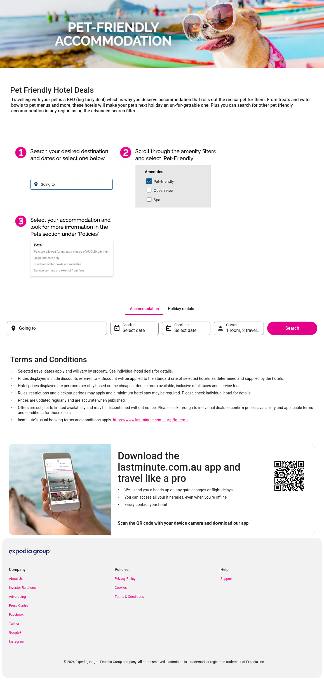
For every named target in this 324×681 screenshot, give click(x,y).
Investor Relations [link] (22, 588)
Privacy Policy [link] (125, 579)
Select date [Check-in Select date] (134, 330)
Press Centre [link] (18, 606)
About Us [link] (16, 579)
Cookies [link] (121, 588)
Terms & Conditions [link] (129, 597)
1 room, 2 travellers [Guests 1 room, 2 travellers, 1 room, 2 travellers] (245, 330)
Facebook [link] (16, 615)
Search (292, 328)
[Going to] (57, 328)
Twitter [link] (14, 624)
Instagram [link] (16, 641)
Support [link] (226, 579)
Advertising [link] (17, 597)
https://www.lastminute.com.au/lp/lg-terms (150, 420)
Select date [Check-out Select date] (185, 330)
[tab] (144, 309)
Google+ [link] (15, 632)
